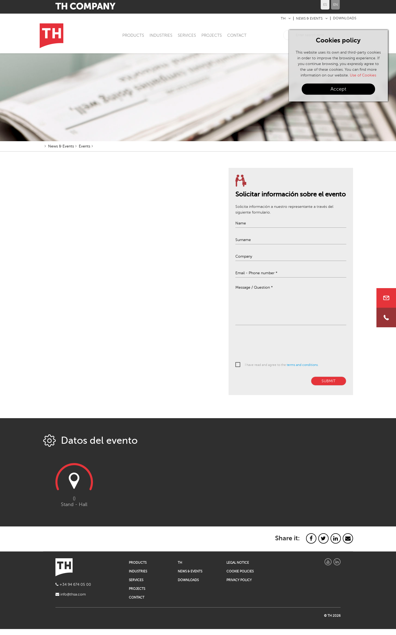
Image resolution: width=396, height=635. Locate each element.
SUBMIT (328, 387)
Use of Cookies (363, 75)
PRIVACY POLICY (239, 586)
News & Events (61, 152)
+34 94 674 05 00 (73, 590)
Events (84, 152)
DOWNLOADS (344, 18)
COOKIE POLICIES (240, 577)
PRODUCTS (133, 35)
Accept (338, 89)
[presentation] (276, 349)
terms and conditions (302, 370)
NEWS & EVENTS (309, 18)
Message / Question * (254, 293)
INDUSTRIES (160, 35)
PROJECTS (211, 35)
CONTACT (237, 35)
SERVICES (187, 35)
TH (283, 18)
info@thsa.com (70, 600)
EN (335, 5)
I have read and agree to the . (282, 370)
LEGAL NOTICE (237, 568)
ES (325, 5)
